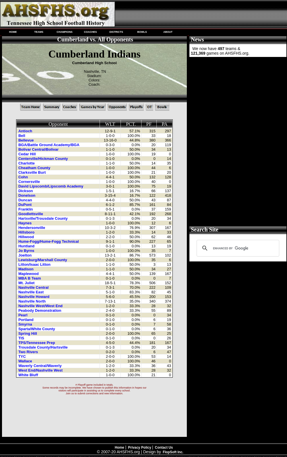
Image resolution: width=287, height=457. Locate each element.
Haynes (25, 223)
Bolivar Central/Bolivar (39, 149)
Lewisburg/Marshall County (43, 260)
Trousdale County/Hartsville (43, 347)
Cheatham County (34, 168)
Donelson (27, 195)
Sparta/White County (37, 329)
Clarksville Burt (32, 172)
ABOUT (167, 31)
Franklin (26, 209)
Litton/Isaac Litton (35, 264)
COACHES (90, 31)
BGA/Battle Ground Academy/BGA (49, 145)
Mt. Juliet (27, 283)
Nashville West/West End (41, 306)
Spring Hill (28, 333)
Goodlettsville (31, 214)
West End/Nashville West (41, 370)
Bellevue (26, 140)
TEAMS (38, 31)
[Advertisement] (237, 100)
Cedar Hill (27, 154)
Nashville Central (34, 287)
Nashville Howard (34, 297)
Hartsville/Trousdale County (43, 218)
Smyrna (25, 324)
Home (119, 447)
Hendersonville (32, 227)
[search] (237, 248)
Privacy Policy (140, 447)
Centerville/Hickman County (43, 158)
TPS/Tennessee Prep (37, 343)
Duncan (25, 200)
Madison (26, 269)
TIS (21, 338)
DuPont (25, 204)
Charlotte (27, 163)
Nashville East (31, 292)
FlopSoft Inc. (173, 452)
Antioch (25, 131)
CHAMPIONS (64, 31)
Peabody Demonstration (40, 310)
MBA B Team (30, 278)
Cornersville (29, 181)
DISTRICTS (116, 31)
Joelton (25, 255)
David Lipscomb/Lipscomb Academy (51, 186)
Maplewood (29, 273)
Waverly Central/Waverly (40, 366)
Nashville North (32, 301)
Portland (26, 320)
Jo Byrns (26, 250)
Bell (22, 135)
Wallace (25, 361)
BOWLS (142, 31)
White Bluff (28, 375)
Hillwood (26, 237)
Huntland (27, 246)
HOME (13, 31)
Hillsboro (27, 232)
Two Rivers (28, 352)
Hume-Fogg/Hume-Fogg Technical (49, 241)
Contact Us (164, 447)
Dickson (26, 191)
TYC (22, 356)
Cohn (23, 177)
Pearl (23, 315)
